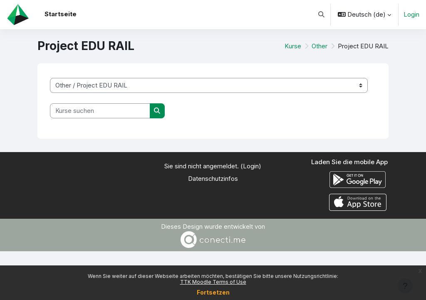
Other (319, 46)
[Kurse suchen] (100, 110)
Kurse (293, 46)
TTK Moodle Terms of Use (213, 282)
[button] (321, 14)
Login (411, 14)
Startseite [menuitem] (61, 14)
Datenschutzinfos (213, 179)
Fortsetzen (213, 292)
